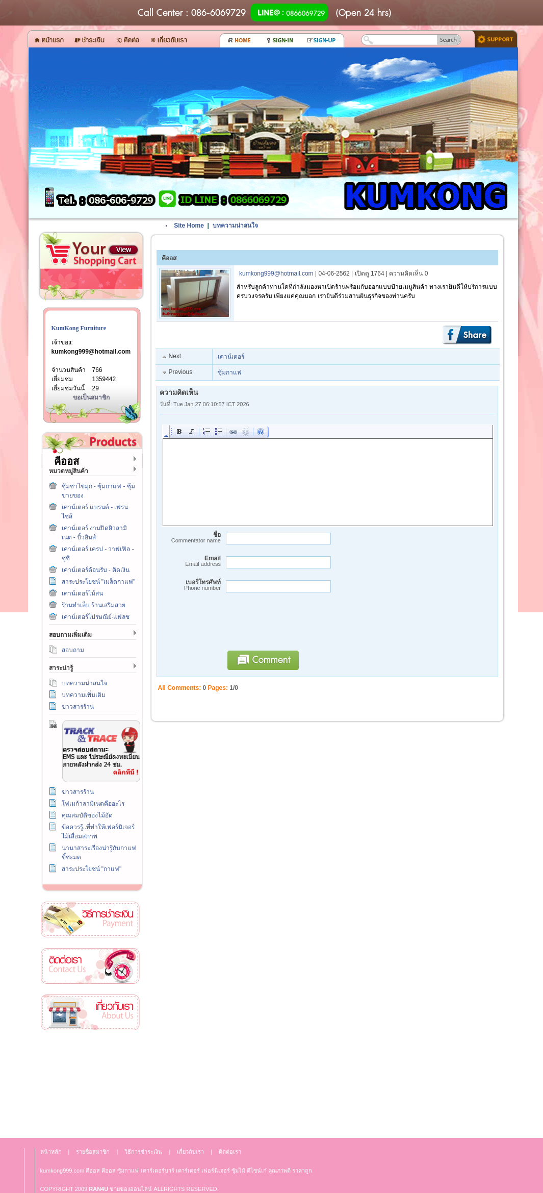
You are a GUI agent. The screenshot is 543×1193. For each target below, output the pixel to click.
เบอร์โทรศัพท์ (190, 585)
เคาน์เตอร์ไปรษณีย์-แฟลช (96, 616)
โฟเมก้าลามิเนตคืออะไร (93, 803)
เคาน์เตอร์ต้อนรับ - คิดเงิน (96, 570)
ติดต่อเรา (90, 966)
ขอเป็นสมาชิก (91, 397)
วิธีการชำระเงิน (90, 919)
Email (190, 561)
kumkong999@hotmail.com (91, 351)
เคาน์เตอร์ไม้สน (82, 593)
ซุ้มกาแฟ (230, 372)
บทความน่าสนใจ (84, 683)
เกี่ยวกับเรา (90, 1012)
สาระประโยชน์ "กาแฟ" (92, 869)
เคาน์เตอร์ (231, 356)
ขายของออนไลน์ (131, 1189)
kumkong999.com (62, 1170)
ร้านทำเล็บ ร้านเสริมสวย (93, 605)
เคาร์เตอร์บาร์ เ (158, 1170)
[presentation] (299, 626)
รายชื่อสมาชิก (93, 1152)
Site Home (189, 225)
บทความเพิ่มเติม (84, 695)
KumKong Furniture (78, 328)
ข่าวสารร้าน (78, 706)
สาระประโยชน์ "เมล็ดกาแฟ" (99, 581)
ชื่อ (190, 537)
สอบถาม (73, 650)
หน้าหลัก (51, 1152)
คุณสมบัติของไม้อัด (87, 815)
